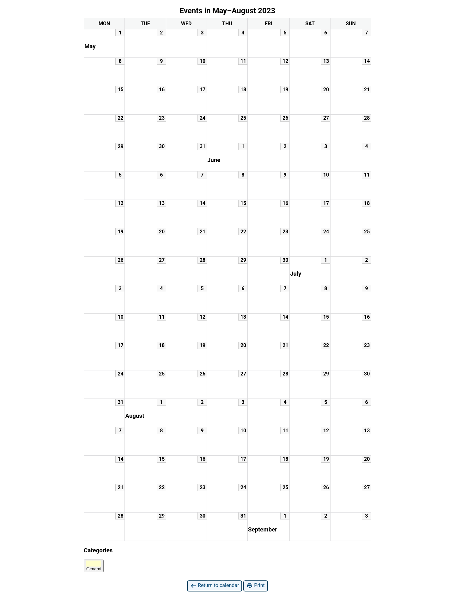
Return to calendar (214, 585)
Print (255, 585)
